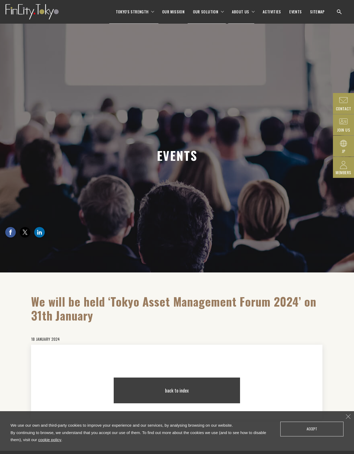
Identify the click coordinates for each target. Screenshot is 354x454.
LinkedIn (39, 232)
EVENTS (295, 15)
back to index (177, 390)
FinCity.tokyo (37, 15)
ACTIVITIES (272, 15)
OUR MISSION (173, 15)
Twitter (25, 232)
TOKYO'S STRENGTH (132, 15)
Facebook (10, 232)
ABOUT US (240, 15)
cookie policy (49, 439)
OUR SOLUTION (205, 15)
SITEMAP (317, 15)
